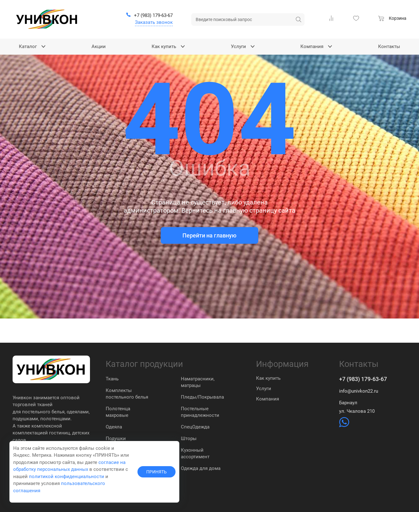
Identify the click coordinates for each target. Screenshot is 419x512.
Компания (267, 399)
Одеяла (114, 427)
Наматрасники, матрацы (198, 382)
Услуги (263, 388)
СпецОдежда (195, 427)
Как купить (268, 378)
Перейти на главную (209, 235)
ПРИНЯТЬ (156, 471)
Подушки (116, 438)
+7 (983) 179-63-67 (363, 379)
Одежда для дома (201, 468)
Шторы (189, 438)
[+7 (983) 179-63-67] (149, 15)
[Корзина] (392, 19)
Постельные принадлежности (200, 412)
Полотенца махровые (118, 412)
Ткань (112, 379)
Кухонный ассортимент (195, 453)
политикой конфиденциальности (66, 476)
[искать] (298, 19)
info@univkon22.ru (358, 391)
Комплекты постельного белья (127, 394)
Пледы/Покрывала (202, 397)
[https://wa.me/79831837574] (344, 425)
